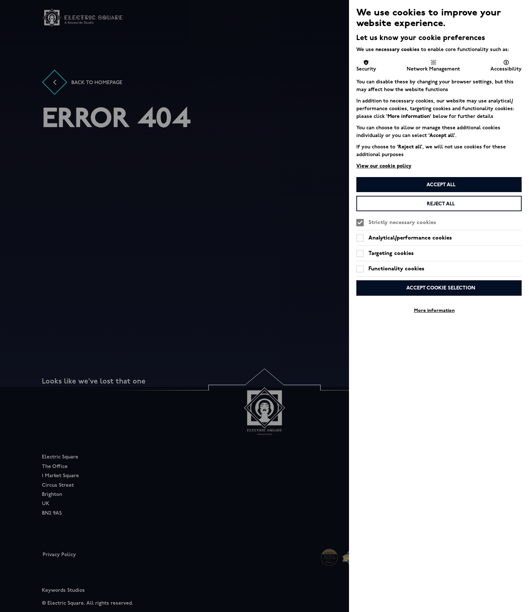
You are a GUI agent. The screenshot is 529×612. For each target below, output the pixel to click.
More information (434, 310)
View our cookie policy (383, 166)
